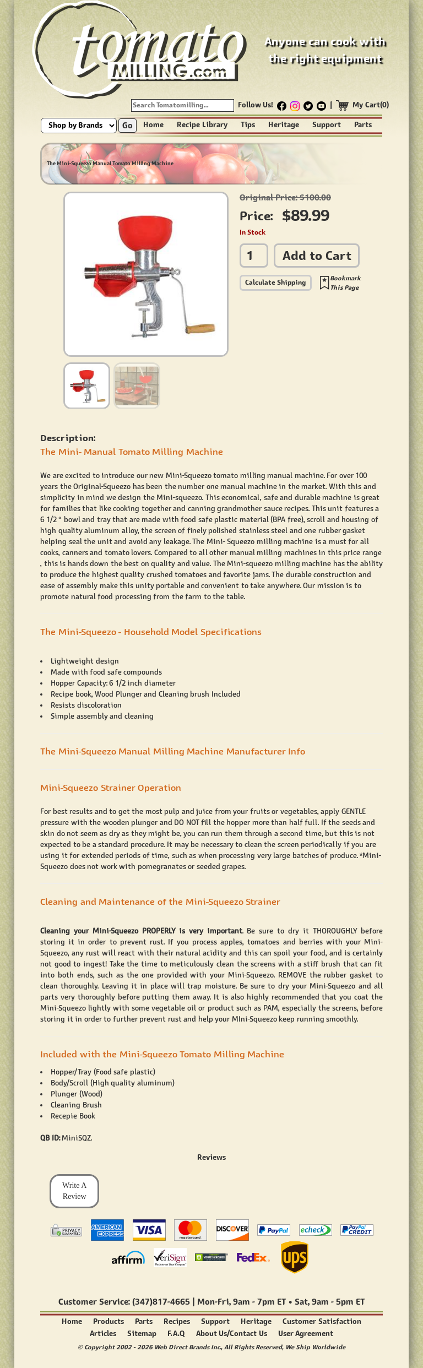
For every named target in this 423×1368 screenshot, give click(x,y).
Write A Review (74, 1191)
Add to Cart (317, 255)
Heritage (283, 124)
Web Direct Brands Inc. (187, 1347)
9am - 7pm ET (259, 1301)
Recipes (177, 1321)
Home (153, 124)
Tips (248, 124)
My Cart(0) (370, 105)
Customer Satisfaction (322, 1321)
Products (108, 1321)
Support (326, 124)
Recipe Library (202, 124)
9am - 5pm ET (338, 1301)
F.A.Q (176, 1333)
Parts (363, 124)
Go (127, 125)
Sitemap (141, 1333)
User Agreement (306, 1333)
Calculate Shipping (275, 282)
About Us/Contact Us (231, 1333)
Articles (103, 1333)
